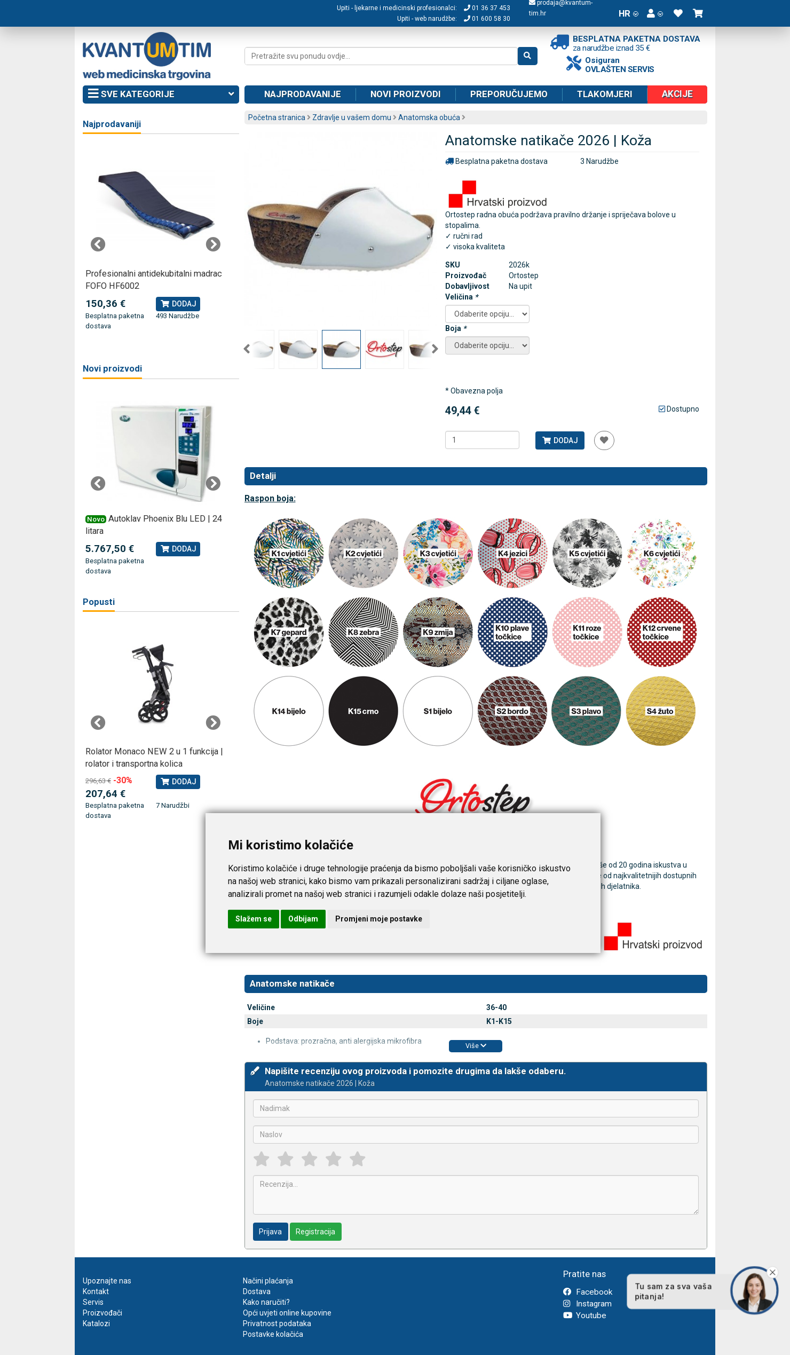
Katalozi (96, 1323)
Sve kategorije (161, 94)
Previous (246, 349)
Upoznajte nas (107, 1281)
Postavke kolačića (273, 1334)
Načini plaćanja (268, 1281)
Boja (455, 328)
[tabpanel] (155, 239)
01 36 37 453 (487, 8)
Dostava (257, 1291)
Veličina (461, 297)
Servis (93, 1302)
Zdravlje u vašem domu (351, 117)
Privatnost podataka (277, 1323)
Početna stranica (276, 117)
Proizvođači (102, 1313)
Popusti (99, 602)
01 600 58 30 (487, 18)
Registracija (315, 1231)
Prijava (270, 1231)
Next (435, 349)
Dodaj (559, 440)
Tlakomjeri (605, 94)
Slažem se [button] (253, 919)
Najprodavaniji (112, 124)
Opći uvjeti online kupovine (287, 1313)
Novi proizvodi (405, 94)
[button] (655, 13)
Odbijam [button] (303, 919)
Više (475, 1046)
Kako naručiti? (266, 1302)
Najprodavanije (302, 94)
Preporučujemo (509, 94)
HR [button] (628, 13)
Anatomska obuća (429, 117)
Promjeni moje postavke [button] (378, 919)
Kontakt (96, 1291)
